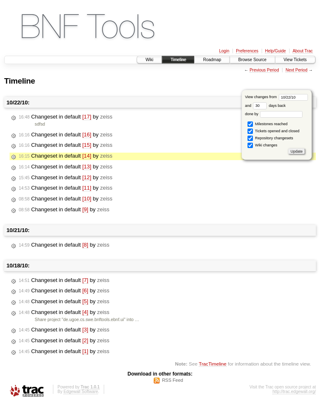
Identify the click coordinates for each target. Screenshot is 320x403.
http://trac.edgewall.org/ (294, 391)
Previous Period (264, 70)
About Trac (302, 51)
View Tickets (295, 59)
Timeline (178, 59)
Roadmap (212, 59)
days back (269, 106)
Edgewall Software (80, 391)
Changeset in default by (65, 117)
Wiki (149, 59)
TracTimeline (213, 363)
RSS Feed (172, 380)
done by (274, 114)
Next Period (296, 70)
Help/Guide (275, 51)
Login (224, 51)
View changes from (276, 97)
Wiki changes (262, 145)
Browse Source (252, 59)
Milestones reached (268, 124)
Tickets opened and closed (273, 131)
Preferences (247, 51)
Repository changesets (270, 138)
